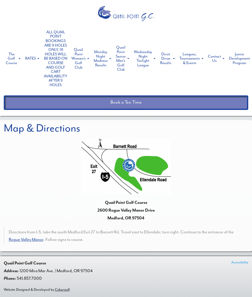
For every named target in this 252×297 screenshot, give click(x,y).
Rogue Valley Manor (26, 239)
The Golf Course (11, 58)
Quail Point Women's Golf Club (78, 58)
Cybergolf (62, 289)
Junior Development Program (239, 58)
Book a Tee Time (126, 102)
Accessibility (239, 262)
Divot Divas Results (165, 58)
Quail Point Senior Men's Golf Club (121, 58)
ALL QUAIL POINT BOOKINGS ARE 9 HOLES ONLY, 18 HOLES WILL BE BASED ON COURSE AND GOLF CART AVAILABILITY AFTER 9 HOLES (55, 58)
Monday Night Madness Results (101, 58)
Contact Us (214, 58)
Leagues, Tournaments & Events (189, 58)
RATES (30, 58)
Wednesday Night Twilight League (143, 58)
